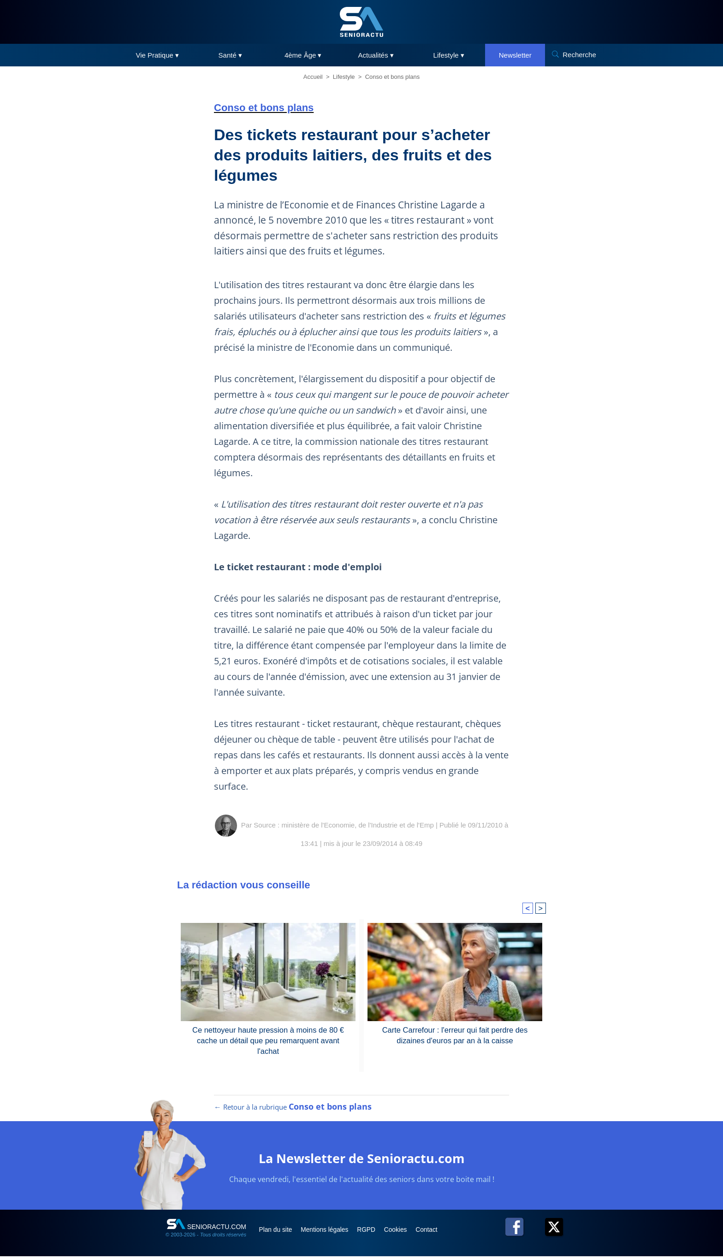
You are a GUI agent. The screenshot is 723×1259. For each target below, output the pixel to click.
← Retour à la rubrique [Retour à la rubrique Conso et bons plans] (293, 1109)
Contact (439, 1232)
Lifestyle (344, 76)
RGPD (374, 1232)
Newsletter (515, 55)
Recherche (579, 55)
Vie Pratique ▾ (157, 55)
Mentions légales (330, 1232)
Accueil (313, 76)
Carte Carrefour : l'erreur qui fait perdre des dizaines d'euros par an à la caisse (454, 1035)
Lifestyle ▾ (448, 55)
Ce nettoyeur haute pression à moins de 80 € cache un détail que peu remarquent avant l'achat (268, 1035)
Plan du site (278, 1232)
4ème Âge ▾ (303, 55)
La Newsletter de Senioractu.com (362, 1160)
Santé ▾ (230, 55)
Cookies (406, 1232)
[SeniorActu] (361, 22)
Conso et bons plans (392, 76)
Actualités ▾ (376, 55)
